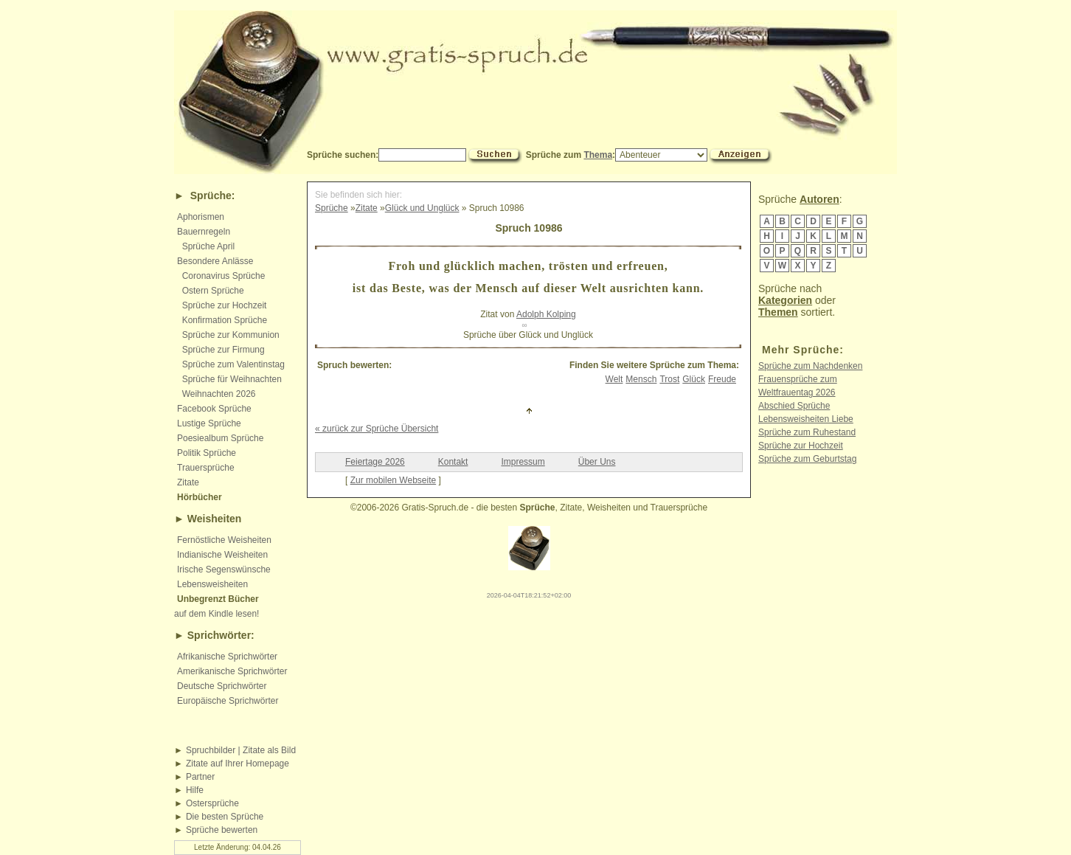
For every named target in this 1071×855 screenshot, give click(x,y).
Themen (778, 312)
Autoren (819, 199)
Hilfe (195, 790)
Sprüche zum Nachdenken (810, 366)
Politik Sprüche (206, 453)
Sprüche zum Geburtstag (807, 459)
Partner (200, 777)
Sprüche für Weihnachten (232, 379)
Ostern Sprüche (213, 290)
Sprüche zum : (616, 155)
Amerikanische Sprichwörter (232, 671)
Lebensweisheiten (212, 584)
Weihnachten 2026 (219, 394)
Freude (722, 379)
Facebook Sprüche (214, 409)
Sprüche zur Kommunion (231, 335)
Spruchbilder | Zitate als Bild (241, 750)
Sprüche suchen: (342, 155)
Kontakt (453, 462)
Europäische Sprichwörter (227, 701)
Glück (693, 379)
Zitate (188, 482)
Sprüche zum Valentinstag (233, 364)
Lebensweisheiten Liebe (805, 419)
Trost (669, 379)
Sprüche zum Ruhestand (807, 432)
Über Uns (597, 462)
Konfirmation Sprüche (224, 320)
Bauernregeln (203, 231)
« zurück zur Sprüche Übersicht (376, 428)
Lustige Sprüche (209, 423)
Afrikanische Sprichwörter (227, 656)
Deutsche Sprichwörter (221, 686)
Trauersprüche (206, 468)
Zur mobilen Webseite (393, 480)
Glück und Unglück (422, 208)
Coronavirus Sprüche (224, 276)
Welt (614, 379)
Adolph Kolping (546, 314)
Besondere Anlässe (215, 261)
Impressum (522, 462)
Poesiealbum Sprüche (220, 438)
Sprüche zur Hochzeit (224, 305)
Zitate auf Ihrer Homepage (237, 763)
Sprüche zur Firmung (223, 350)
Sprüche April (208, 246)
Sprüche (211, 195)
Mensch (640, 379)
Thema (597, 155)
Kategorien (785, 300)
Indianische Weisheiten (222, 555)
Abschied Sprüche (794, 406)
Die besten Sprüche (224, 816)
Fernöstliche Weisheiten (224, 540)
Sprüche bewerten (221, 830)
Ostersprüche (212, 803)
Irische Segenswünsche (224, 569)
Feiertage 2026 (375, 462)
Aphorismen (200, 217)
